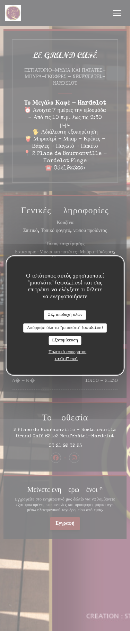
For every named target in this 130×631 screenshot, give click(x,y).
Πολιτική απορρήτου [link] (67, 352)
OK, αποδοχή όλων (64, 315)
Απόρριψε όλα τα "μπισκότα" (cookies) (65, 328)
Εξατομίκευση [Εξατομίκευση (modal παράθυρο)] (65, 340)
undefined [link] (66, 359)
